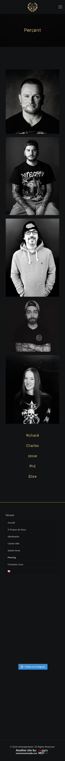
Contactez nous (15, 564)
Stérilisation (13, 536)
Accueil (11, 522)
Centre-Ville (13, 543)
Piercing (12, 557)
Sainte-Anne (14, 550)
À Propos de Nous (17, 529)
